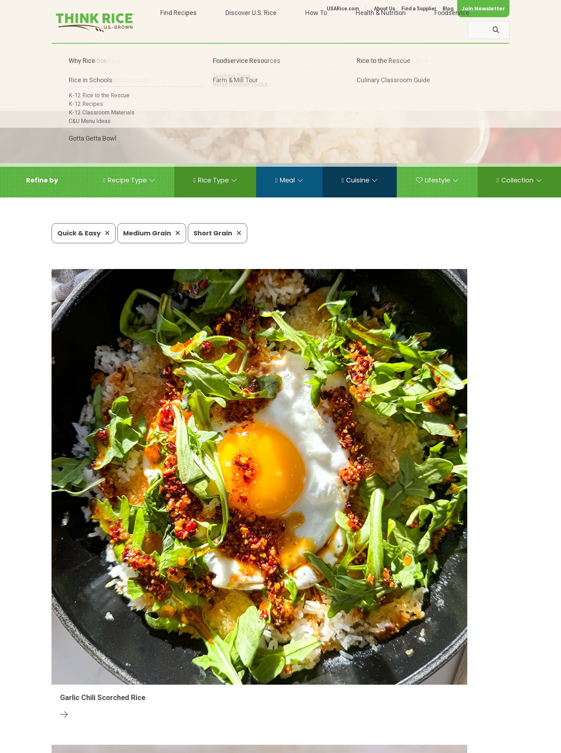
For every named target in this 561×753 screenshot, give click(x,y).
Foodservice (451, 30)
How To (316, 30)
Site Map (452, 745)
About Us (384, 8)
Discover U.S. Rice (251, 30)
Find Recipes (178, 30)
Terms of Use (489, 745)
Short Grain (218, 233)
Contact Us (374, 745)
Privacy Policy (415, 745)
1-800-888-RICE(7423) (232, 723)
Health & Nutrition (381, 30)
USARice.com (343, 8)
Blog (448, 8)
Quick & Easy (83, 233)
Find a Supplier (418, 8)
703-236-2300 (165, 723)
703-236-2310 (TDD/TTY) (314, 723)
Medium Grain (151, 233)
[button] (42, 180)
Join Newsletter (483, 8)
